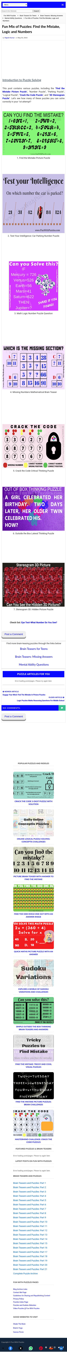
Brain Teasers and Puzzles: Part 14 (30, 1239)
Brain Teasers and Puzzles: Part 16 (30, 1248)
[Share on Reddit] (51, 1348)
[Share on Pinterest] (41, 1348)
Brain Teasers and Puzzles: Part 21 (30, 1269)
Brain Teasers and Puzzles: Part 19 (30, 1261)
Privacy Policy (18, 1299)
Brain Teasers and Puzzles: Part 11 (30, 1226)
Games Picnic (18, 1332)
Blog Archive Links (20, 1290)
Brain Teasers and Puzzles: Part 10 (30, 1222)
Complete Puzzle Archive (25, 1274)
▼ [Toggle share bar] (3, 1348)
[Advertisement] (33, 60)
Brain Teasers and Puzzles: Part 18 (30, 1256)
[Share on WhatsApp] (31, 1348)
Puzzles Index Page (20, 1302)
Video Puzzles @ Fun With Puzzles (26, 1309)
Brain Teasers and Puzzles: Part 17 (30, 1252)
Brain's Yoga (17, 1328)
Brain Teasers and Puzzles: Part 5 (29, 1200)
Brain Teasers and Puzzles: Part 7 (29, 1209)
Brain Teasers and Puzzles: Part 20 (30, 1265)
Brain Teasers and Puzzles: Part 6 (29, 1205)
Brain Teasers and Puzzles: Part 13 (30, 1235)
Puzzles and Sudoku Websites (24, 1306)
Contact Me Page (19, 1293)
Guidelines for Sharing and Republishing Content (31, 1296)
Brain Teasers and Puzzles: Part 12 (30, 1230)
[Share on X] (20, 1348)
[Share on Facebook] (10, 1348)
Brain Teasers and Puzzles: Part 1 (29, 1183)
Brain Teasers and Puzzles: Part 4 (29, 1196)
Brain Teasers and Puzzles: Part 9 (29, 1218)
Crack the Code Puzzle (31, 95)
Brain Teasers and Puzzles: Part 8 (29, 1213)
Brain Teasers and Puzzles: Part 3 (29, 1192)
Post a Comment (14, 634)
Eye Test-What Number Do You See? (39, 623)
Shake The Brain (19, 1324)
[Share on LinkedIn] (61, 1348)
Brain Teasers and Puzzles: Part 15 (30, 1243)
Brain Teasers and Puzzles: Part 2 (29, 1187)
